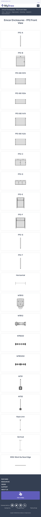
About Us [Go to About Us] (4, 489)
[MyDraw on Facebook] (12, 505)
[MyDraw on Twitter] (16, 505)
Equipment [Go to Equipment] (28, 12)
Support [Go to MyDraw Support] (4, 487)
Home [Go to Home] (3, 12)
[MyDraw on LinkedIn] (20, 505)
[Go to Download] (20, 495)
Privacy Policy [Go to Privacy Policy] (20, 508)
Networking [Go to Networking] (22, 12)
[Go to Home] (7, 5)
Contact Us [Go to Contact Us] (7, 508)
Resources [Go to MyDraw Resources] (8, 12)
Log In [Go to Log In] (38, 2)
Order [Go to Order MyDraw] (3, 484)
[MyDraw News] (24, 505)
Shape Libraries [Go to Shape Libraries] (15, 12)
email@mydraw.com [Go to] (5, 1)
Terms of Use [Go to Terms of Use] (33, 508)
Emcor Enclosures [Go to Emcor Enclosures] (6, 13)
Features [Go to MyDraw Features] (4, 479)
